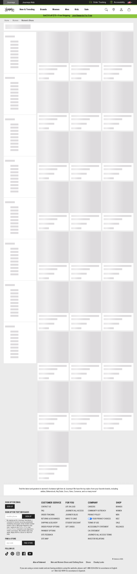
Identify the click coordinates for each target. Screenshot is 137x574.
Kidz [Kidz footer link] (117, 519)
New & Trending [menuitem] (24, 9)
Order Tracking (97, 2)
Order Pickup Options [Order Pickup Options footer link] (50, 527)
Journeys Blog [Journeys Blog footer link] (71, 515)
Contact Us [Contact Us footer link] (46, 507)
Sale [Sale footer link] (118, 523)
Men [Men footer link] (117, 515)
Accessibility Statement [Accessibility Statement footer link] (98, 527)
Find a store (10, 539)
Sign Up (10, 506)
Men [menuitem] (60, 9)
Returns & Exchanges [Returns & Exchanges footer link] (50, 519)
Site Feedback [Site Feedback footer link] (47, 535)
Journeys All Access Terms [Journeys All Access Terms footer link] (100, 535)
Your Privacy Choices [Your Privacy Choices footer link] (99, 519)
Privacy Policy (11, 529)
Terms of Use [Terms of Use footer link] (93, 523)
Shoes (88, 562)
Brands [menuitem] (39, 9)
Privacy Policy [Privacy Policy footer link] (94, 515)
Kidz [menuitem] (69, 9)
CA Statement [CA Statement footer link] (94, 531)
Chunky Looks (99, 562)
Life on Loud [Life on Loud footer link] (70, 507)
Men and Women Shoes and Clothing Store (67, 562)
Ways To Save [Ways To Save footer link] (71, 519)
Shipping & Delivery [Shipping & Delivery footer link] (49, 523)
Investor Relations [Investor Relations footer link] (96, 539)
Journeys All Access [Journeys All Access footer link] (74, 511)
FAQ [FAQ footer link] (42, 511)
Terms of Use (23, 527)
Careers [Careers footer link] (91, 507)
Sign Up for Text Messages (17, 512)
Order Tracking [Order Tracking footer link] (48, 515)
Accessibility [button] (117, 2)
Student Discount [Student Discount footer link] (73, 523)
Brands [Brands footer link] (119, 507)
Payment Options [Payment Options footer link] (48, 531)
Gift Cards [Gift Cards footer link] (70, 527)
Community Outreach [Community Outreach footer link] (97, 511)
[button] (130, 2)
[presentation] (24, 9)
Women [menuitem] (50, 9)
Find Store (28, 543)
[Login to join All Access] (56, 16)
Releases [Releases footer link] (120, 527)
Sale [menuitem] (77, 9)
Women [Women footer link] (119, 511)
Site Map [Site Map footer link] (45, 539)
